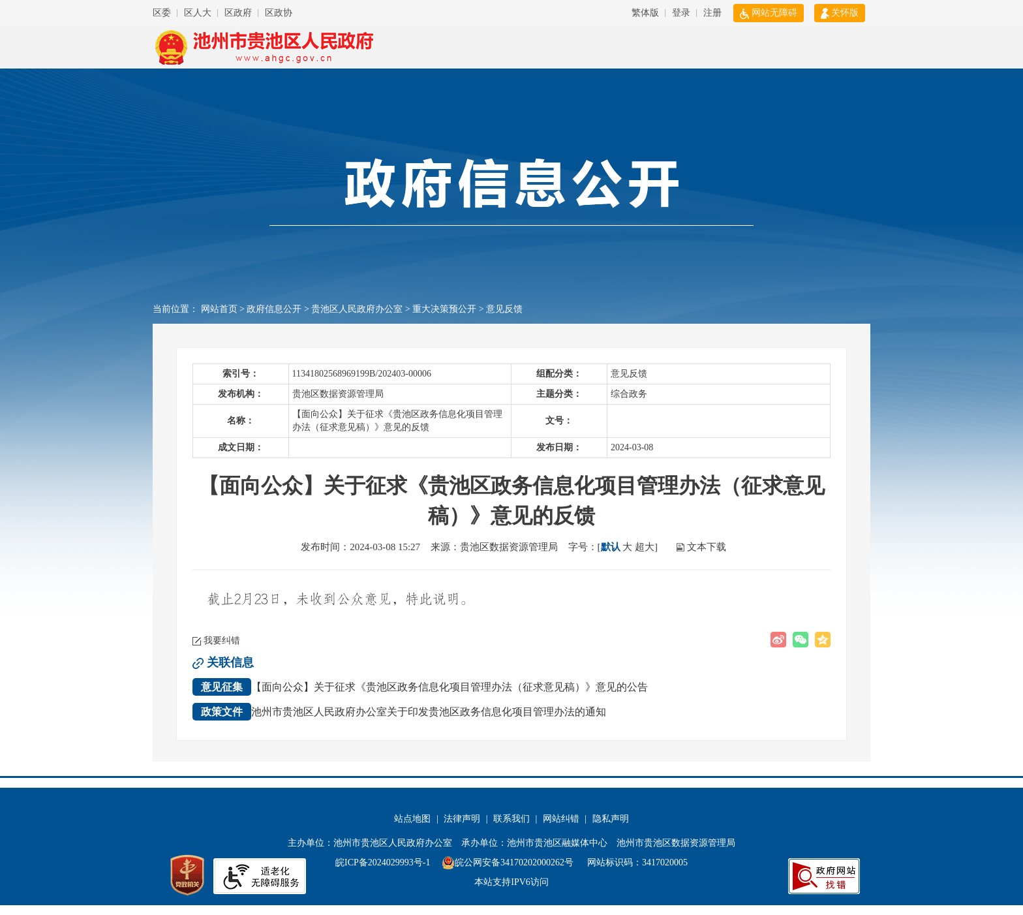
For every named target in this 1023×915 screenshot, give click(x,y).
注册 (712, 13)
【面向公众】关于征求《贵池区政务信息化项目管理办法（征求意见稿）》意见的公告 (420, 687)
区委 (162, 13)
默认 (610, 547)
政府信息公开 (274, 309)
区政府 (238, 13)
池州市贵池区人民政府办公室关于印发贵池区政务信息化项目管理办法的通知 (399, 712)
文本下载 (706, 547)
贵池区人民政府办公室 (357, 309)
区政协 (278, 13)
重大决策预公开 (444, 309)
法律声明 (462, 819)
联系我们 (511, 819)
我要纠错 (222, 640)
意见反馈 (504, 309)
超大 (644, 547)
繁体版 (645, 13)
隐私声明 (610, 819)
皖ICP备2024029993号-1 (382, 862)
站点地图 (412, 819)
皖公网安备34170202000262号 (509, 862)
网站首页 (219, 309)
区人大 (197, 13)
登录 (681, 13)
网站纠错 (561, 819)
